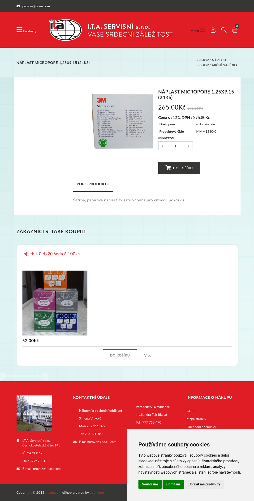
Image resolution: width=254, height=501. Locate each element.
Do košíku (179, 168)
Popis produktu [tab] (93, 184)
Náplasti (220, 60)
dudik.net (97, 492)
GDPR (191, 411)
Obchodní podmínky (201, 427)
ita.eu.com (53, 492)
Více (147, 355)
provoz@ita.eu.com (46, 469)
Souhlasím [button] (150, 484)
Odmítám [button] (173, 484)
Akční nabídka (224, 65)
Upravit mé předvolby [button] (204, 484)
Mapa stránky (196, 419)
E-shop (203, 60)
